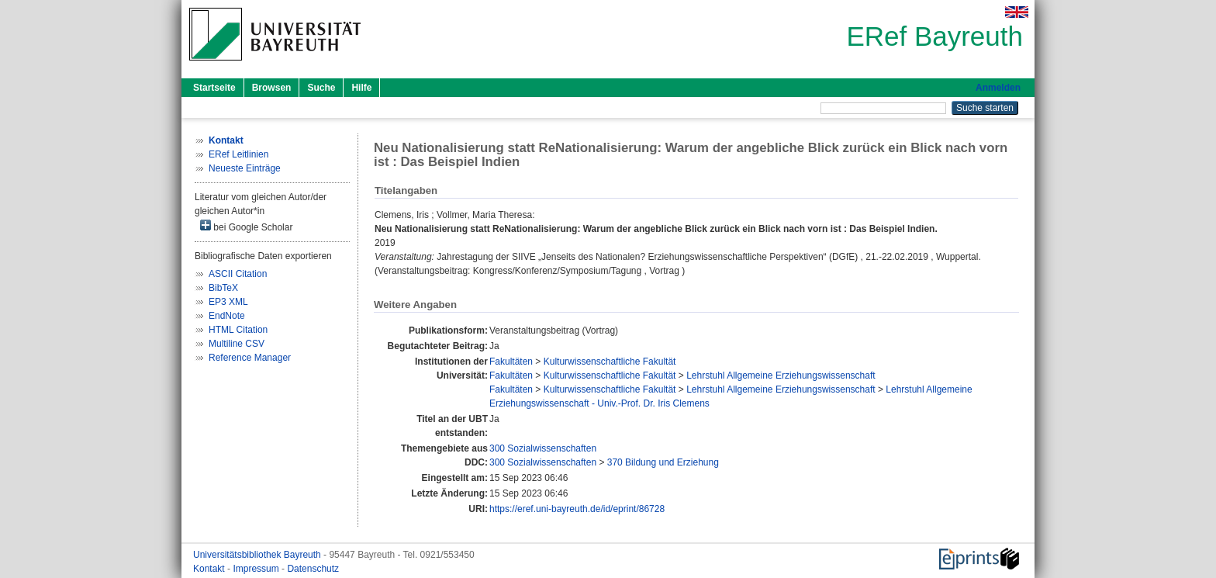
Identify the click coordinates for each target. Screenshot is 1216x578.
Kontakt (210, 568)
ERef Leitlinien (238, 154)
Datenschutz (313, 568)
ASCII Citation (238, 273)
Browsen (272, 87)
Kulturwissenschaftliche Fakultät (610, 361)
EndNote (227, 315)
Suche (321, 87)
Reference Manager (250, 357)
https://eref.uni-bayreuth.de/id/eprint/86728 (577, 509)
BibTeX (223, 287)
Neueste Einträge (245, 168)
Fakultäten (511, 361)
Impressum (257, 568)
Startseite (214, 87)
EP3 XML (228, 301)
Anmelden (998, 87)
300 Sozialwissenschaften (542, 448)
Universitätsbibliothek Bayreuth (258, 554)
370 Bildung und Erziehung (663, 462)
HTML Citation (238, 329)
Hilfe (361, 87)
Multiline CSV (236, 343)
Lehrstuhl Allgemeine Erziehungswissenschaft (780, 375)
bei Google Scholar (246, 226)
